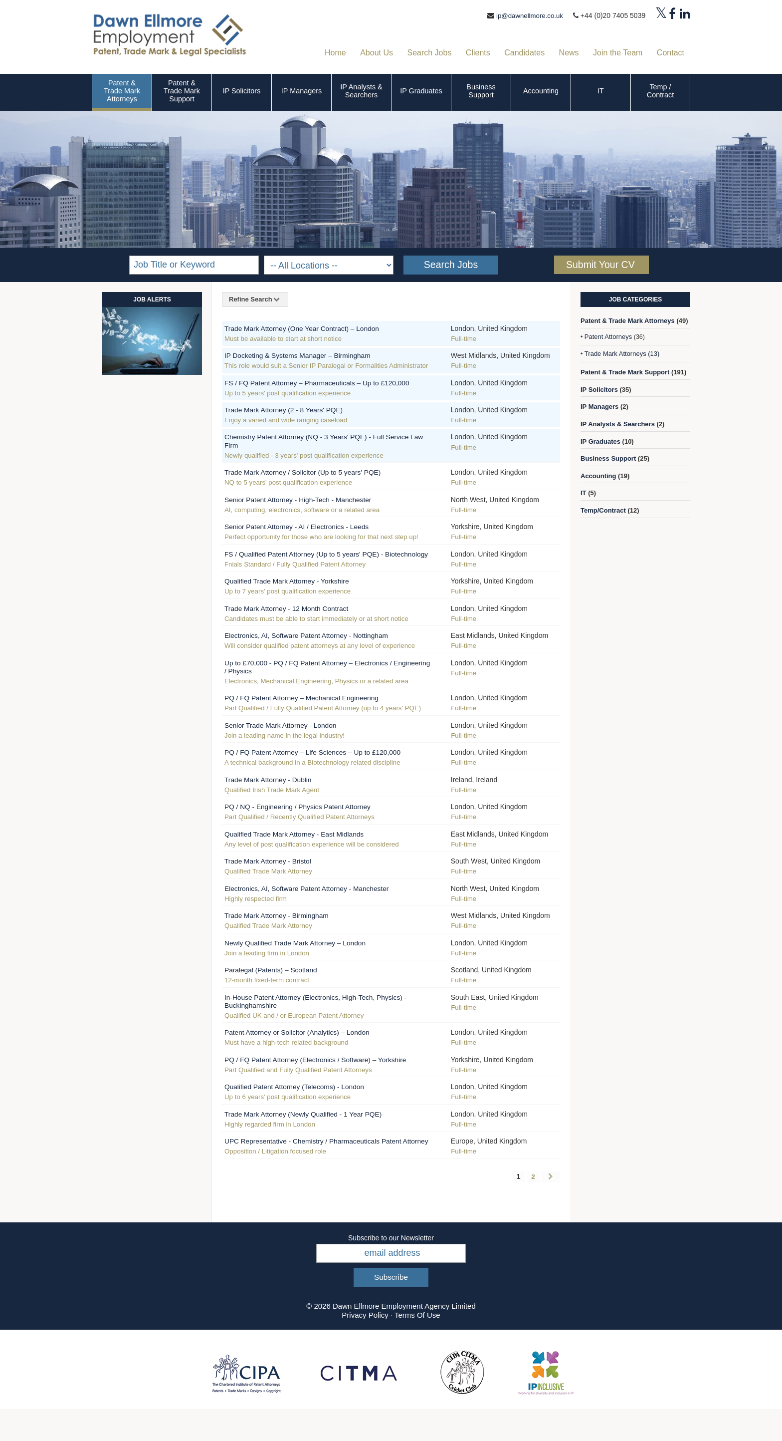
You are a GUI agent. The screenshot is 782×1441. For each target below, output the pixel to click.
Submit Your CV (600, 264)
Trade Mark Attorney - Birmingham (285, 930)
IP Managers (301, 91)
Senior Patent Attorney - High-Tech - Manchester (310, 507)
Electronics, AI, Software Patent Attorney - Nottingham (319, 650)
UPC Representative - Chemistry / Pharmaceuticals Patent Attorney (327, 1167)
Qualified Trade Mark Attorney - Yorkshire (297, 596)
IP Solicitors (242, 91)
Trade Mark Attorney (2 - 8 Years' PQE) (293, 417)
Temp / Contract (660, 91)
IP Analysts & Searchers (361, 91)
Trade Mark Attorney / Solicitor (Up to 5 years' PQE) (315, 480)
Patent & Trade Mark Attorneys (122, 91)
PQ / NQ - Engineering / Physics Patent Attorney (309, 821)
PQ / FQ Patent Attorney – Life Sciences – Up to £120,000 (327, 767)
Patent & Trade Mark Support (182, 91)
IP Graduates (421, 91)
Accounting (541, 91)
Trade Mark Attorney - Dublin (275, 794)
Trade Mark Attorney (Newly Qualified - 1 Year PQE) (316, 1136)
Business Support (480, 91)
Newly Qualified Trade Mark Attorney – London (307, 957)
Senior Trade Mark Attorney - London (289, 740)
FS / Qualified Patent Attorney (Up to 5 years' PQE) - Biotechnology (317, 565)
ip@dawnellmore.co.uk (527, 15)
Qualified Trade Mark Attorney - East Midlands (305, 849)
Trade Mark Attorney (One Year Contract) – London (314, 328)
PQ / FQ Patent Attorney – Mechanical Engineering (314, 713)
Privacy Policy (365, 1346)
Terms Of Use (417, 1346)
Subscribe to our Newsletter (391, 1269)
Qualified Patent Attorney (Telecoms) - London (306, 1109)
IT (600, 91)
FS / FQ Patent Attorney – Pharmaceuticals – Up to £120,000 (314, 386)
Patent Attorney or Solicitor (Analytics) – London (309, 1046)
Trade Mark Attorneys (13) (622, 353)
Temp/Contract (603, 510)
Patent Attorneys (608, 336)
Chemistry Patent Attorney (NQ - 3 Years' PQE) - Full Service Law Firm (317, 448)
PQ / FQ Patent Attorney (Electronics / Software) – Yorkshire (313, 1078)
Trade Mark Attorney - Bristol (275, 875)
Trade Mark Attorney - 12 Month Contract (296, 623)
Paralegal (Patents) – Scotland (278, 984)
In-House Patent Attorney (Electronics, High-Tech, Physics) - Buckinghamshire (328, 1015)
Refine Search (255, 299)
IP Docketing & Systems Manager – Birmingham (309, 355)
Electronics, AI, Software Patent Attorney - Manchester (320, 902)
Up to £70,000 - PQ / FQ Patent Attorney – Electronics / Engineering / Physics (322, 681)
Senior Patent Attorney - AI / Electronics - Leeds (308, 534)
